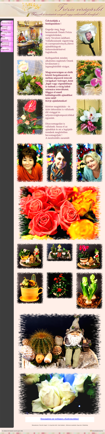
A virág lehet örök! (52, 425)
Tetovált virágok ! (43, 425)
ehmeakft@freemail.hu (97, 430)
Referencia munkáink (71, 425)
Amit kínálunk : (61, 425)
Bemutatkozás (35, 425)
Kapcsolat (79, 425)
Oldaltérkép (85, 425)
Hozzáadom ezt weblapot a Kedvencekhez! (60, 418)
